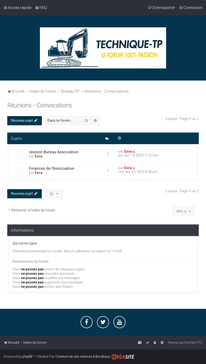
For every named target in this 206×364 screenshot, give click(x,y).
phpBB (27, 356)
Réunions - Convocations (39, 105)
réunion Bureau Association (53, 151)
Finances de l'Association (51, 168)
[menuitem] (41, 7)
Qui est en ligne (25, 243)
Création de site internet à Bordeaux (82, 356)
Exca (38, 156)
